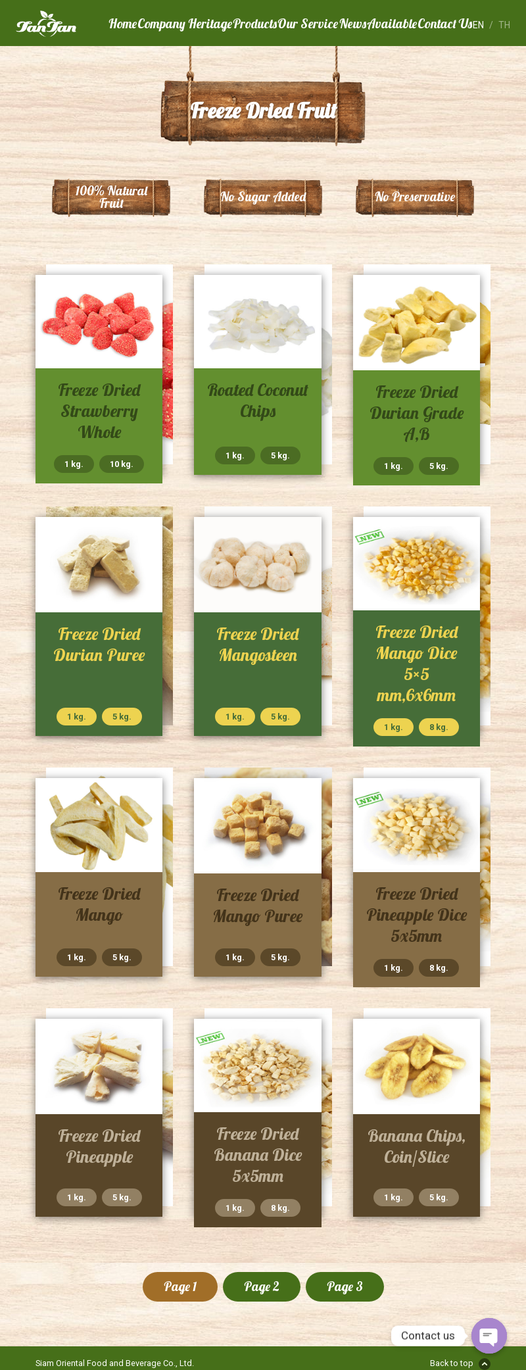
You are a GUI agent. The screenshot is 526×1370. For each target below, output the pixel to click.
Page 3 (345, 1286)
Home (122, 24)
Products (255, 24)
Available (392, 24)
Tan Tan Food (62, 24)
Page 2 (261, 1286)
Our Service (307, 24)
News (352, 24)
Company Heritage (184, 24)
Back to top (451, 1363)
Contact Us (445, 24)
